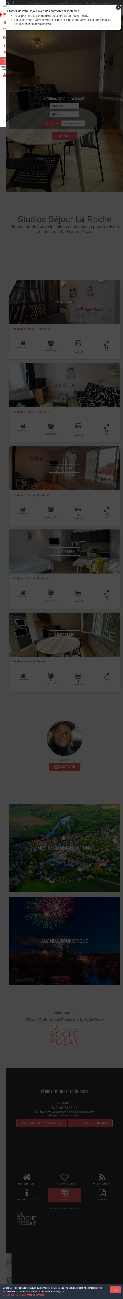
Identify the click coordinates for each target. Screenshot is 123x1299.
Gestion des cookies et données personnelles (23, 1295)
